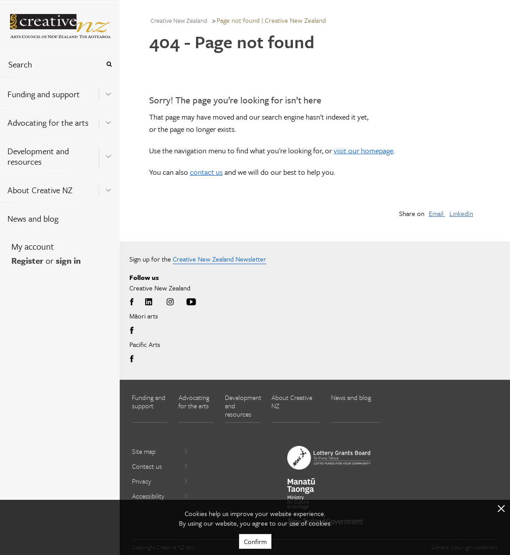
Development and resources (38, 156)
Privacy (160, 481)
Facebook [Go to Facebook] (133, 302)
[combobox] (50, 64)
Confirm (255, 541)
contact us (206, 171)
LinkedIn (461, 213)
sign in (68, 260)
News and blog (32, 218)
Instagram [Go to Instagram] (170, 302)
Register (27, 260)
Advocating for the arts (48, 122)
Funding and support (43, 94)
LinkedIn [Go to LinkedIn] (148, 302)
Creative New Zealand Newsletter (219, 259)
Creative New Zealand (178, 20)
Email (437, 213)
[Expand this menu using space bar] (108, 91)
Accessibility (160, 496)
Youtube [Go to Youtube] (191, 302)
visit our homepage (363, 150)
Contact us (160, 466)
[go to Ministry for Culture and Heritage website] (301, 493)
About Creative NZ (39, 190)
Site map (160, 451)
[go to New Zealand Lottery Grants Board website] (329, 458)
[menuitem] (60, 92)
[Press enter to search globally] (109, 64)
